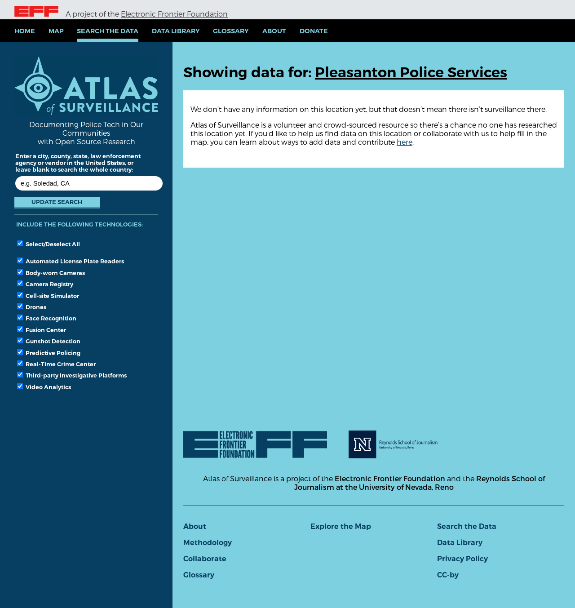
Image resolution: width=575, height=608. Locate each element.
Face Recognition (46, 318)
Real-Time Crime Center (56, 364)
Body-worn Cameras (51, 272)
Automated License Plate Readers (70, 261)
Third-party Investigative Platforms (72, 375)
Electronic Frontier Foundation (174, 13)
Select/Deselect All (48, 244)
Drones (31, 307)
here (404, 142)
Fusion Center (41, 329)
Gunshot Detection (48, 341)
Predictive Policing (48, 352)
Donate (314, 31)
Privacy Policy (462, 559)
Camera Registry (45, 284)
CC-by (448, 575)
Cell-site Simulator (48, 295)
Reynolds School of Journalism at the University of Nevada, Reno (419, 482)
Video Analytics (44, 387)
